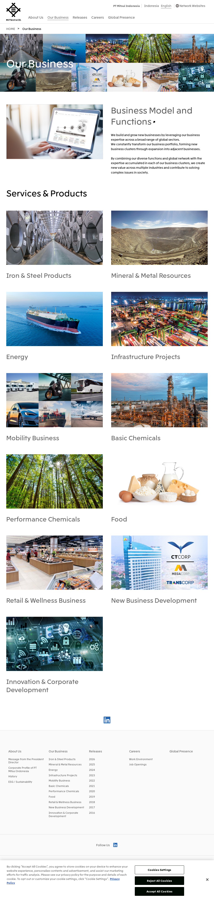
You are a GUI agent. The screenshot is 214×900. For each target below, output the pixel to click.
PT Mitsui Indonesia (126, 6)
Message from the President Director (26, 760)
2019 (92, 796)
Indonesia (151, 6)
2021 (92, 786)
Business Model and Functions (151, 115)
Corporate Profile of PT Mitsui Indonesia (22, 769)
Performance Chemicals (43, 518)
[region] (107, 880)
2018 (92, 802)
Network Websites (192, 6)
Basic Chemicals (135, 437)
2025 (92, 764)
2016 (92, 812)
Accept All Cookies (159, 891)
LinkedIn (107, 720)
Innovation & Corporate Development (42, 685)
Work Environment (141, 759)
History (12, 776)
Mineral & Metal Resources (151, 275)
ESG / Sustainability (20, 781)
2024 (92, 769)
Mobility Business (32, 437)
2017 (92, 807)
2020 (92, 791)
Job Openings (137, 764)
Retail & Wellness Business (46, 600)
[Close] (207, 879)
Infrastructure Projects (145, 356)
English (166, 6)
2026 (92, 759)
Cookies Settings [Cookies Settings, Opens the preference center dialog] (159, 870)
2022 (92, 780)
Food (119, 518)
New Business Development (154, 600)
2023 (92, 775)
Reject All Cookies (159, 881)
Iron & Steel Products (38, 275)
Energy (17, 356)
